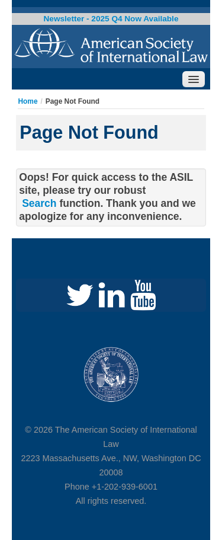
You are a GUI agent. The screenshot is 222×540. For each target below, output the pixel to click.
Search (39, 203)
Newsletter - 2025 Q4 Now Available (111, 18)
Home (27, 101)
